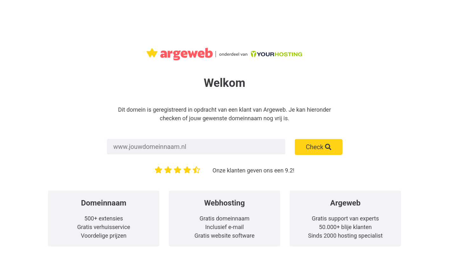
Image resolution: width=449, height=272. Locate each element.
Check (318, 147)
